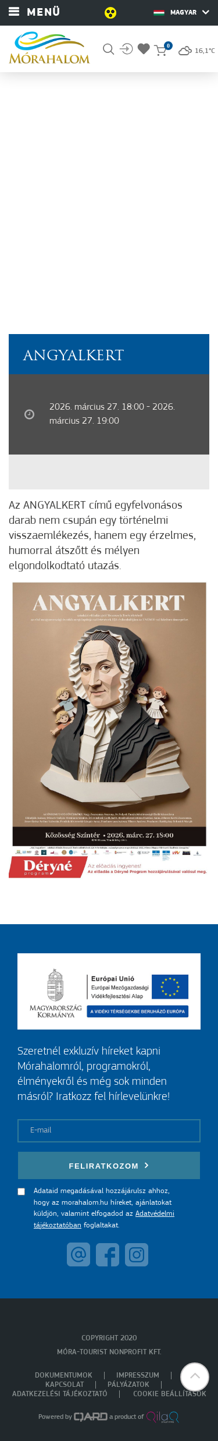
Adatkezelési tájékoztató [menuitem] (60, 1394)
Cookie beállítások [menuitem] (169, 1394)
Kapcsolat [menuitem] (64, 1385)
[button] (194, 1377)
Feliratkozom (109, 1165)
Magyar (181, 12)
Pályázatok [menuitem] (128, 1385)
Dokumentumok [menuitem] (63, 1375)
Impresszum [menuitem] (137, 1375)
